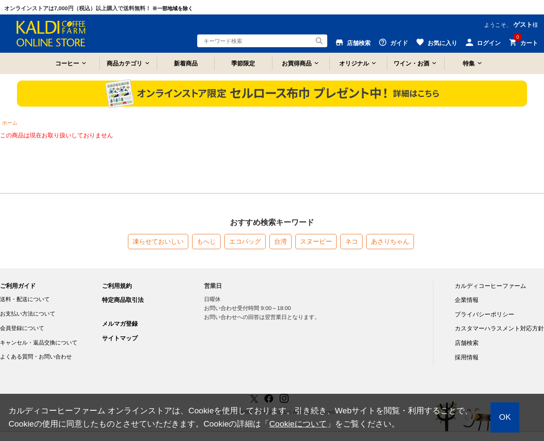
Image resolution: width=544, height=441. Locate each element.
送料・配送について (25, 299)
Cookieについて (298, 423)
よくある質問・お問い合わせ (36, 356)
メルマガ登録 (120, 323)
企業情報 (467, 299)
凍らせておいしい (158, 241)
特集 (469, 63)
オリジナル (354, 63)
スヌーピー (316, 241)
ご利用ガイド (18, 285)
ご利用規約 (117, 285)
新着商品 (186, 63)
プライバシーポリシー (484, 314)
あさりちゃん (390, 241)
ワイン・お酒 (411, 63)
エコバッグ (245, 241)
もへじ (206, 241)
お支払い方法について (27, 313)
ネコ (351, 241)
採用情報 (467, 357)
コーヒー (67, 63)
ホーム (9, 123)
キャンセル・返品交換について (38, 342)
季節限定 (243, 63)
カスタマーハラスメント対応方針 (499, 328)
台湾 (280, 241)
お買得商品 (297, 63)
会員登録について (22, 328)
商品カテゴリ (124, 63)
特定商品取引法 (123, 299)
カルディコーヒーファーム (490, 285)
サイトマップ (120, 338)
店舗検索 (467, 342)
